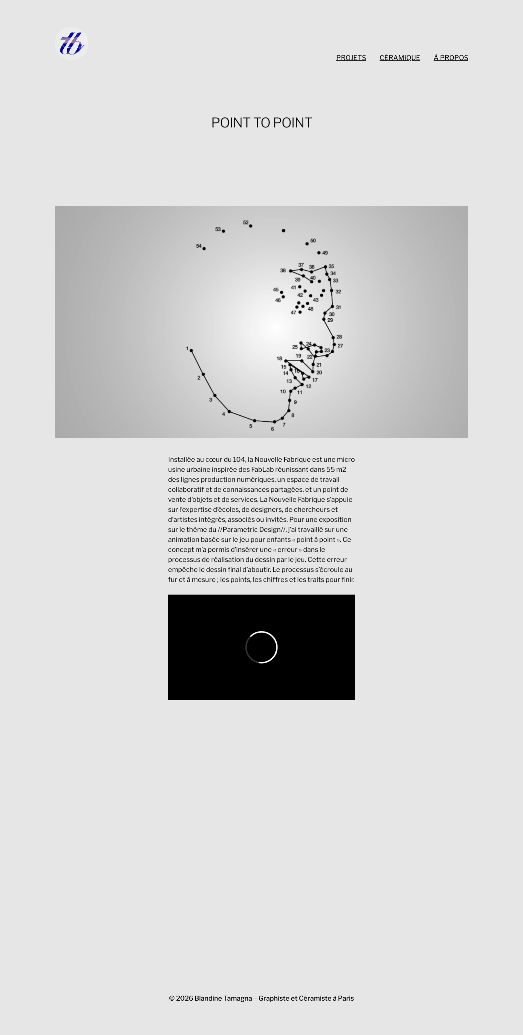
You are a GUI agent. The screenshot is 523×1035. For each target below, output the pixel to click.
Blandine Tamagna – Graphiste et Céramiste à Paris (274, 998)
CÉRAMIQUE (400, 58)
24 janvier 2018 (189, 723)
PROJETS (351, 58)
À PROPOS (451, 58)
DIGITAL (254, 145)
